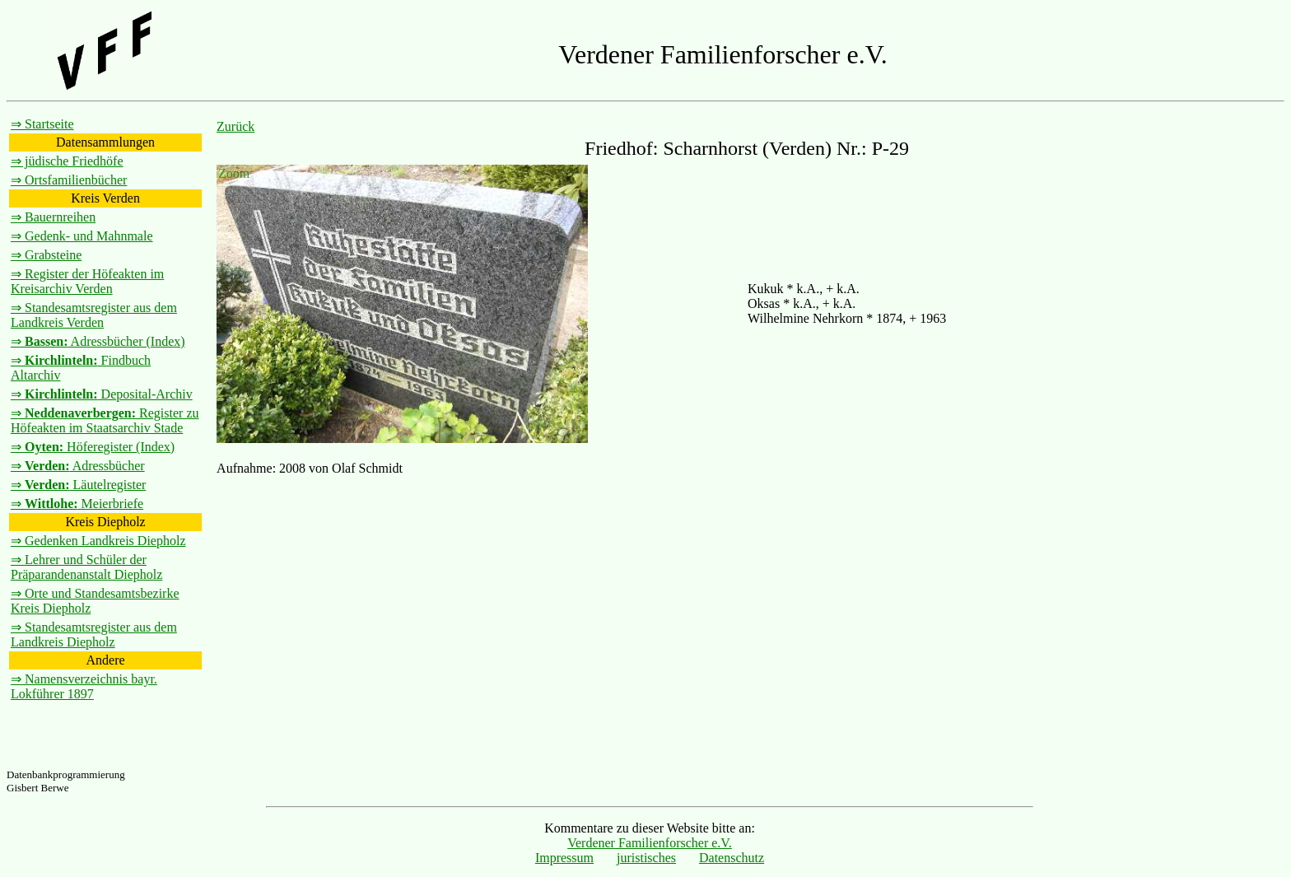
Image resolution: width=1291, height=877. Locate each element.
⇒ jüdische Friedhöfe (67, 161)
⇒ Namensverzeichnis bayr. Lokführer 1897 (84, 686)
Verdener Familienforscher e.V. (649, 843)
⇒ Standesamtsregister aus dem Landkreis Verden (94, 315)
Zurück (235, 126)
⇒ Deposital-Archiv (102, 394)
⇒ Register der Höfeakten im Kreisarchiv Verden (87, 281)
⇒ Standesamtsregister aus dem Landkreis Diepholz (94, 634)
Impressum (564, 858)
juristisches (646, 858)
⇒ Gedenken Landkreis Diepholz (98, 541)
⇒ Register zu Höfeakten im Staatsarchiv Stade (105, 420)
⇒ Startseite (42, 124)
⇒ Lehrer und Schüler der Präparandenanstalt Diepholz (86, 567)
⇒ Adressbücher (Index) (98, 341)
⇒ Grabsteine (46, 255)
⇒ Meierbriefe (77, 504)
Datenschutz (731, 858)
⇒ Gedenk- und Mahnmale (82, 236)
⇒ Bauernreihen (53, 217)
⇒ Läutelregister (78, 485)
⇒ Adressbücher (78, 466)
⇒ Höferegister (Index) (93, 447)
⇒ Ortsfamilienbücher (69, 180)
